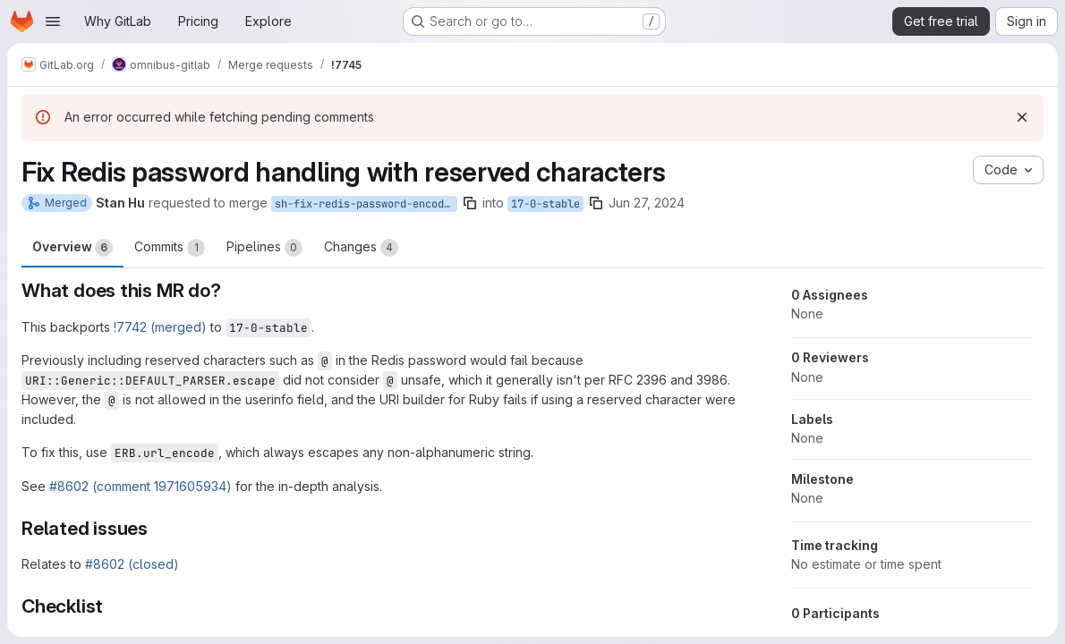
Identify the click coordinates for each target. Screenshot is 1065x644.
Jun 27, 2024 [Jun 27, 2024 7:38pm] (647, 202)
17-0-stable (545, 204)
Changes (361, 248)
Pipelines (264, 248)
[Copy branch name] (470, 203)
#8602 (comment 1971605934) (140, 486)
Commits (169, 248)
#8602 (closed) (132, 564)
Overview (72, 248)
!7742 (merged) (160, 327)
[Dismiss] (1022, 117)
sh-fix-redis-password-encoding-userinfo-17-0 (366, 204)
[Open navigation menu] (52, 21)
